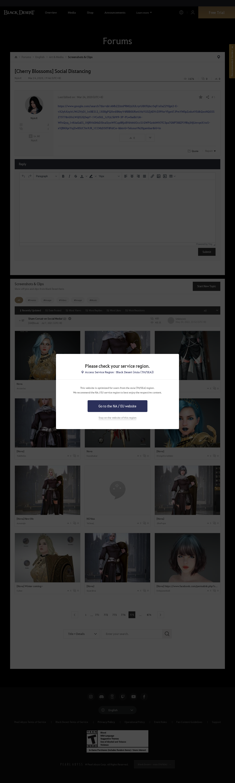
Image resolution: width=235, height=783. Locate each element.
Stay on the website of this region (117, 417)
